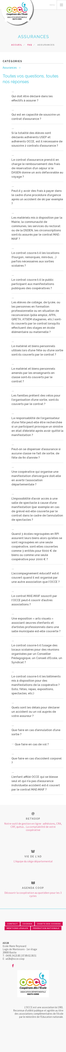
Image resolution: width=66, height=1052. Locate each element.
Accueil (16, 45)
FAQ (29, 45)
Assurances (10, 68)
